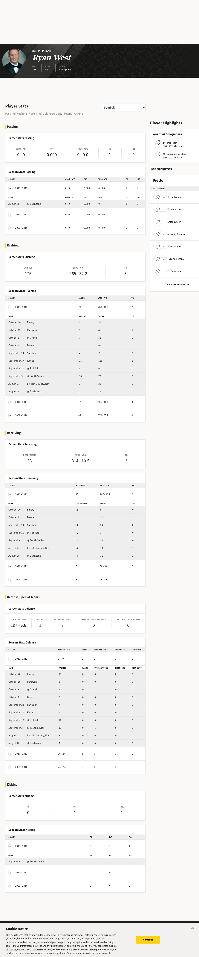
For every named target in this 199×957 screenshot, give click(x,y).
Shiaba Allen (167, 222)
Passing (10, 114)
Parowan (22, 330)
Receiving (35, 114)
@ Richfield (23, 368)
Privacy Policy (60, 951)
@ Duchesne (24, 204)
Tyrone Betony (168, 259)
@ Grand (22, 338)
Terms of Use (44, 951)
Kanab (21, 361)
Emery (21, 322)
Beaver (21, 345)
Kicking (78, 114)
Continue (148, 941)
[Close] (193, 930)
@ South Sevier (26, 376)
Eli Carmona (167, 271)
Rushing (22, 114)
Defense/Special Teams (57, 114)
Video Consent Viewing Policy (89, 951)
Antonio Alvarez (169, 234)
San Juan (22, 353)
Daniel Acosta (168, 209)
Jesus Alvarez (168, 246)
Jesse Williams (168, 197)
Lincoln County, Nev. (29, 384)
